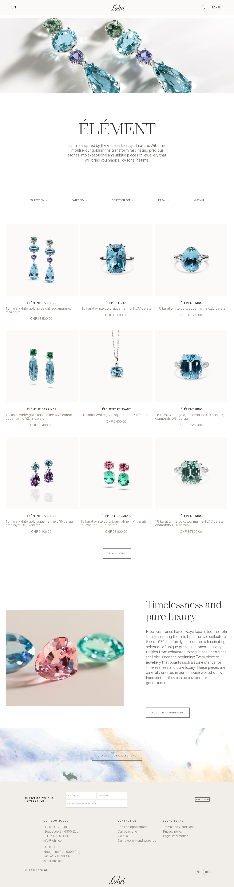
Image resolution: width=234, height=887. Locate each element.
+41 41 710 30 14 (56, 836)
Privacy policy (172, 831)
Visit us (123, 836)
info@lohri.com (53, 841)
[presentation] (161, 799)
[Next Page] (117, 553)
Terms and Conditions (178, 827)
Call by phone (127, 831)
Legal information (175, 836)
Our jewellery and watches (137, 841)
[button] (16, 7)
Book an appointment (133, 827)
